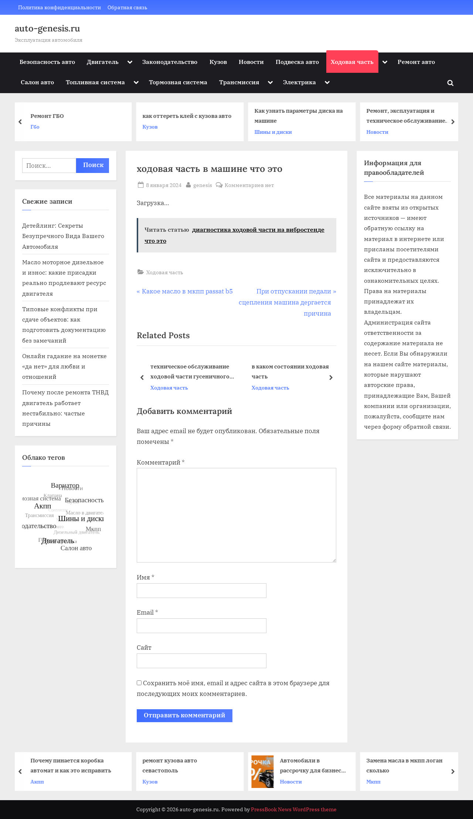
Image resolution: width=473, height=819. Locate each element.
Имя (145, 577)
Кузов (218, 61)
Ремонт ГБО (49, 115)
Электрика (299, 82)
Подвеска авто (297, 61)
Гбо (37, 126)
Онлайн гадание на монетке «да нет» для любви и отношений (64, 366)
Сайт (144, 647)
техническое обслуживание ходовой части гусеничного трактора (189, 372)
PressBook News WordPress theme (294, 809)
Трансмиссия (239, 82)
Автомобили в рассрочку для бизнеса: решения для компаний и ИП (315, 766)
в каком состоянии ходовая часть (290, 371)
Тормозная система (178, 82)
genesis (202, 184)
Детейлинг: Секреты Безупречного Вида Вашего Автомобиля (63, 235)
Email (147, 612)
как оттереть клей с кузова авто (189, 115)
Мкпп (376, 781)
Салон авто (37, 82)
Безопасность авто (47, 61)
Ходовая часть (352, 61)
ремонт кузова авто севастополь (172, 765)
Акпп (39, 781)
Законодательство (169, 61)
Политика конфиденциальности (59, 7)
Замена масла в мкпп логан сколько (407, 765)
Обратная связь (127, 7)
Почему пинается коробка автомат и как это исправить (73, 765)
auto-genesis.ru (47, 28)
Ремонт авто (416, 61)
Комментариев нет (249, 185)
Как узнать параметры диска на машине (300, 116)
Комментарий (161, 462)
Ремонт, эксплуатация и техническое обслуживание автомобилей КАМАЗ (407, 116)
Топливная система (95, 82)
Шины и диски (275, 131)
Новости (251, 61)
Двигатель (103, 61)
